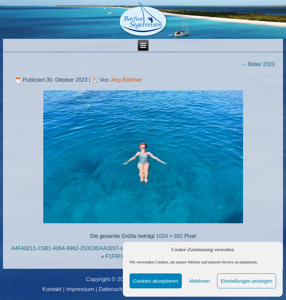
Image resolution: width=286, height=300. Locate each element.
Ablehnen (199, 281)
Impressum (80, 289)
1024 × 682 (169, 236)
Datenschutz (114, 289)
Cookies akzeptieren (155, 281)
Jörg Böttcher (126, 80)
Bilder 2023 (258, 64)
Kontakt (52, 289)
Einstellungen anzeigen (246, 281)
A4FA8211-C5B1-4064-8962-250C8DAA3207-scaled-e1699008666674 (95, 248)
